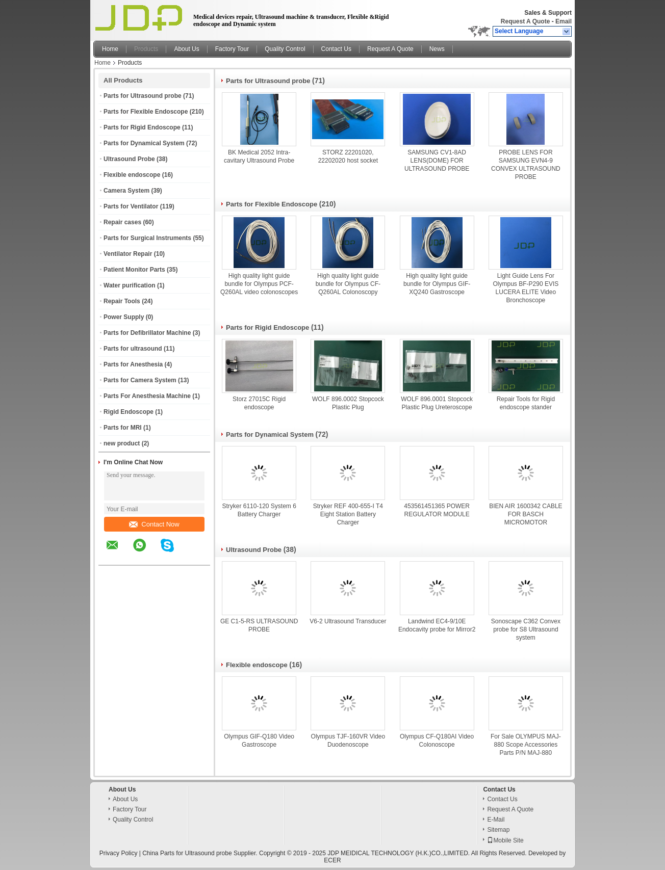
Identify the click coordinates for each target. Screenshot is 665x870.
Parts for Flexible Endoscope (146, 111)
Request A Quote (525, 21)
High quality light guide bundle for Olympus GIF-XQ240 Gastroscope (436, 284)
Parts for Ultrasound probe (143, 95)
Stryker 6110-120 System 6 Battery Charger (259, 510)
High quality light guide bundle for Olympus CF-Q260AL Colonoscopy (348, 284)
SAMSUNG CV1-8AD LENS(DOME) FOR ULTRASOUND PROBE (436, 160)
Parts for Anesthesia (133, 364)
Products (146, 48)
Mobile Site (505, 840)
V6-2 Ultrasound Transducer (348, 621)
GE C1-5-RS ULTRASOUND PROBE (259, 625)
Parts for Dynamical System (144, 143)
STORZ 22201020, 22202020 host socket (348, 156)
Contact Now (154, 524)
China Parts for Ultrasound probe (187, 853)
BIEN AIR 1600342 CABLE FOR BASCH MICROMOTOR (525, 514)
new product (122, 443)
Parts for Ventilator (131, 206)
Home (110, 48)
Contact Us (336, 48)
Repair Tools (122, 301)
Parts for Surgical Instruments (147, 238)
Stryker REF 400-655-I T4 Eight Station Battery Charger (348, 514)
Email (563, 21)
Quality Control (285, 48)
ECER (332, 860)
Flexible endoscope (132, 174)
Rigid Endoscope (129, 411)
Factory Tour (232, 48)
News (437, 48)
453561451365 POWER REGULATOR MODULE (437, 510)
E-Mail (495, 819)
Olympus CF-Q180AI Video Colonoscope (437, 740)
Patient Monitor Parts (134, 269)
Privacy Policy (118, 853)
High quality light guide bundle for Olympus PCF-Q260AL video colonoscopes (259, 284)
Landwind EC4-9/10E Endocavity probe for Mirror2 (436, 625)
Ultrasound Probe (129, 159)
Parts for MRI (123, 427)
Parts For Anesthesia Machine (147, 396)
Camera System (126, 190)
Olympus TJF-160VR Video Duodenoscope (348, 740)
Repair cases (122, 222)
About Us (186, 48)
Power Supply (124, 317)
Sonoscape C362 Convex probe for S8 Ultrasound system (525, 629)
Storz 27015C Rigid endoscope (259, 403)
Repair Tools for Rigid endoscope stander (526, 403)
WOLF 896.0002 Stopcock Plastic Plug (348, 403)
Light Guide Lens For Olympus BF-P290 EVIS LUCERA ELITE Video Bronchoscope (526, 288)
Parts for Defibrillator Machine (147, 332)
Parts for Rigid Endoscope (142, 127)
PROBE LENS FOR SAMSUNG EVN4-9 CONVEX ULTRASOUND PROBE (525, 164)
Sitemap (498, 829)
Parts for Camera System (140, 380)
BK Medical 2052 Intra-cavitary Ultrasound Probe (259, 156)
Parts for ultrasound (133, 348)
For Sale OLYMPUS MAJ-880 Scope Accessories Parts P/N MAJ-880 (526, 744)
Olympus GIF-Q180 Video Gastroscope (259, 740)
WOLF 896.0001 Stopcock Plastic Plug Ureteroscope (437, 403)
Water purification (130, 285)
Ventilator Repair (128, 253)
